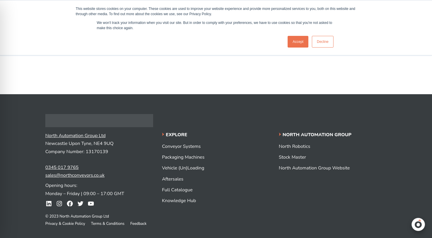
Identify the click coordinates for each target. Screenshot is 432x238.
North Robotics (294, 146)
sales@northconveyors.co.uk (75, 175)
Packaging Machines (183, 157)
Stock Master (292, 157)
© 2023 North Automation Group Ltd (77, 216)
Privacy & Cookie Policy (65, 223)
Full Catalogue (177, 190)
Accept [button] (298, 42)
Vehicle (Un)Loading (183, 168)
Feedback (138, 223)
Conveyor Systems (181, 146)
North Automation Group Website (314, 168)
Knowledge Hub (179, 200)
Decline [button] (323, 42)
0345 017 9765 (62, 167)
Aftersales (172, 179)
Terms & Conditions (108, 223)
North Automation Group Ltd (75, 135)
